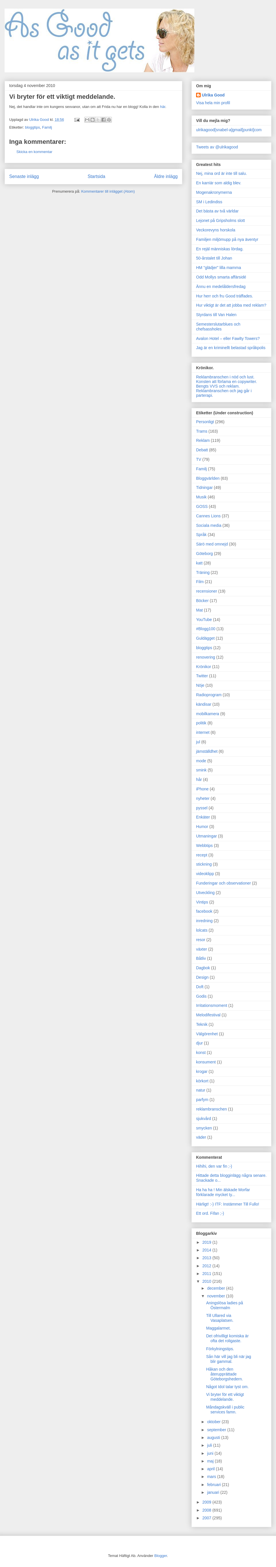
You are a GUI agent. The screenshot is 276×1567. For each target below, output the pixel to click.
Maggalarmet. (218, 1328)
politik (201, 723)
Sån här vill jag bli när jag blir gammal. (228, 1359)
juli (210, 1445)
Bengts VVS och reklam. (218, 386)
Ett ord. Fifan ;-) (210, 1213)
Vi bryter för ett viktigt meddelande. (225, 1397)
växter (201, 949)
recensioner (206, 591)
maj (210, 1461)
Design (202, 977)
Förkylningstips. (220, 1349)
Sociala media (208, 525)
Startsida (97, 176)
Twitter (202, 676)
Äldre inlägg (166, 176)
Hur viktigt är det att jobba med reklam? (231, 305)
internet (203, 732)
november (216, 1296)
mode (201, 761)
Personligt (205, 421)
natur (200, 1090)
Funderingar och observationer (223, 883)
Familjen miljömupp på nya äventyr (227, 239)
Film (200, 581)
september (217, 1429)
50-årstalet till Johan (214, 258)
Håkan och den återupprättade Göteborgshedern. (224, 1374)
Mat (199, 610)
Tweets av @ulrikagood (217, 147)
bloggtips (32, 127)
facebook (204, 911)
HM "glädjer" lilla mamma (218, 267)
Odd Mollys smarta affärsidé (221, 277)
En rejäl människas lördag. (220, 249)
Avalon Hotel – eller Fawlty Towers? (228, 338)
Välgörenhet (207, 1034)
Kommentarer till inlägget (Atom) (108, 191)
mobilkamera (207, 713)
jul (198, 742)
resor (200, 939)
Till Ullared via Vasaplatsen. (219, 1318)
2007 (207, 1518)
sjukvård (203, 1118)
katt (199, 563)
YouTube (204, 619)
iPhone (202, 789)
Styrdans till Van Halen (216, 314)
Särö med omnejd (212, 544)
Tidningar (204, 487)
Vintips (202, 902)
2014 (207, 1250)
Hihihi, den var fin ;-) (214, 1166)
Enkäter (203, 817)
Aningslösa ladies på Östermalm (224, 1305)
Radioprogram (209, 694)
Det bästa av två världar (217, 211)
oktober (214, 1421)
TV (198, 459)
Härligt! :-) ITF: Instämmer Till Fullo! (227, 1204)
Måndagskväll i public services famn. (225, 1409)
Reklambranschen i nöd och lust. (225, 377)
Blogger (160, 1556)
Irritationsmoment (211, 1005)
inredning (204, 920)
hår (199, 779)
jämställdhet (207, 751)
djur (199, 1043)
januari (213, 1492)
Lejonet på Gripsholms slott (220, 220)
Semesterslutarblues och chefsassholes (218, 326)
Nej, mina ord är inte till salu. (221, 173)
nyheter (203, 798)
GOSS (202, 506)
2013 (207, 1257)
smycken (204, 1128)
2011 (207, 1273)
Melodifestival (208, 1015)
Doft (200, 986)
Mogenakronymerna (214, 192)
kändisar (203, 704)
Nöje (200, 685)
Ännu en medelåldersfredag (221, 286)
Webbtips (204, 845)
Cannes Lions (208, 516)
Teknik (202, 1024)
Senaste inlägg (24, 176)
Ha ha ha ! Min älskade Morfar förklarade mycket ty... (223, 1192)
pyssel (202, 808)
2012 (207, 1266)
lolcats (202, 930)
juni (210, 1453)
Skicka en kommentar (34, 152)
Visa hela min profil (213, 102)
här (162, 107)
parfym (202, 1099)
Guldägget (205, 638)
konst (201, 1052)
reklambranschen (211, 1109)
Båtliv (201, 958)
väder (201, 1137)
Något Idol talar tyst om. (227, 1386)
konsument (206, 1062)
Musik (201, 497)
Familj (47, 127)
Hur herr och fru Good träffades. (224, 296)
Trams (201, 431)
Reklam (203, 440)
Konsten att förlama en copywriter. (226, 381)
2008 (207, 1510)
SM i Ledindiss (209, 202)
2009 (207, 1502)
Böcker (202, 600)
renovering (205, 657)
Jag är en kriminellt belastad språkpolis (230, 347)
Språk (201, 534)
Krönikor (203, 666)
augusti (214, 1437)
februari (214, 1484)
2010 (207, 1281)
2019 (207, 1242)
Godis (201, 996)
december (216, 1288)
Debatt (202, 450)
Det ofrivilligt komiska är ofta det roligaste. (227, 1338)
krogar (202, 1071)
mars (212, 1476)
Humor (202, 826)
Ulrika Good (213, 95)
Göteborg (204, 553)
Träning (203, 572)
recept (201, 855)
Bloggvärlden (208, 478)
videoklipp (205, 873)
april (211, 1469)
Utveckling (205, 892)
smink (201, 770)
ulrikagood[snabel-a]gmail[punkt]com (229, 129)
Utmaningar (206, 836)
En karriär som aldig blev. (218, 183)
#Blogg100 (205, 628)
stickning (204, 864)
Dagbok (203, 968)
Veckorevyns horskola (215, 230)
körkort (202, 1081)
